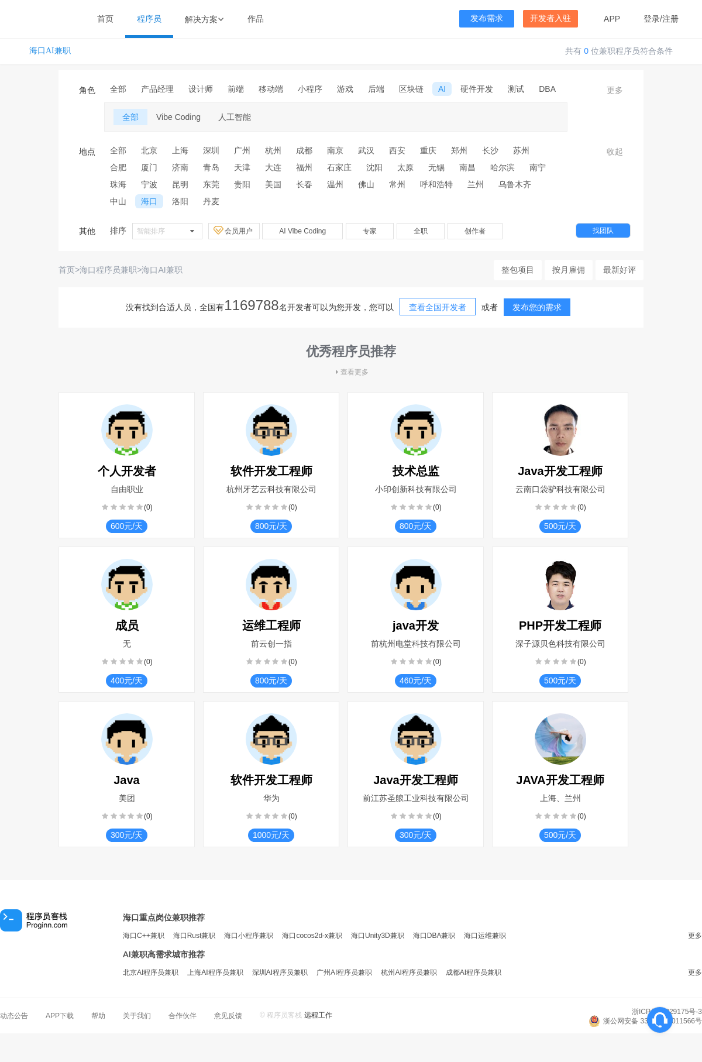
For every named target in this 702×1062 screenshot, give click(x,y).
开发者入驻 (550, 18)
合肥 (118, 167)
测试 (516, 89)
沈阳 (374, 167)
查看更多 (351, 372)
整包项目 (517, 269)
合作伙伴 (182, 1015)
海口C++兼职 (143, 936)
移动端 (271, 89)
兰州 (475, 184)
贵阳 (242, 184)
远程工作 (318, 1015)
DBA (547, 89)
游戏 (345, 89)
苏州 (521, 150)
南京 (335, 150)
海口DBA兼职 (434, 936)
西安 (397, 150)
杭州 (273, 150)
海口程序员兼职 (108, 269)
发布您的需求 (537, 307)
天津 (242, 167)
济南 (180, 167)
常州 (397, 184)
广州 (242, 150)
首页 (105, 18)
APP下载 (60, 1015)
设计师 (200, 89)
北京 (149, 150)
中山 (118, 201)
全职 (421, 231)
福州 (304, 167)
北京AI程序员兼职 (150, 972)
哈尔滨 (502, 167)
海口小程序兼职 (248, 936)
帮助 (98, 1015)
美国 (273, 184)
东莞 (211, 184)
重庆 (428, 150)
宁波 (149, 184)
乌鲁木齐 (514, 184)
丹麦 (211, 201)
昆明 (180, 184)
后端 (376, 89)
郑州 (459, 150)
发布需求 (486, 18)
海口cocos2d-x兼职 (312, 936)
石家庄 (339, 167)
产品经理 (157, 89)
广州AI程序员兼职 (344, 972)
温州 (335, 184)
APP (612, 19)
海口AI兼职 (50, 50)
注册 (670, 18)
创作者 (475, 231)
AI (442, 89)
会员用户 (234, 230)
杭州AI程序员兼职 (408, 972)
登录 (652, 18)
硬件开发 (476, 89)
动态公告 (14, 1015)
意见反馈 (228, 1015)
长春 (304, 184)
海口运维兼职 (485, 936)
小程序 (310, 89)
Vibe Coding (178, 117)
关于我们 (137, 1015)
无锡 (436, 167)
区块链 (411, 89)
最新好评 (619, 269)
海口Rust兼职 (194, 936)
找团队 (603, 230)
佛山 (366, 184)
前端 (236, 89)
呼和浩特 (436, 184)
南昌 (467, 167)
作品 (255, 18)
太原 (405, 167)
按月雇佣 (568, 269)
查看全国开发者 (437, 307)
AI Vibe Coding (302, 231)
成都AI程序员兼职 (473, 972)
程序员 (149, 18)
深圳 (211, 150)
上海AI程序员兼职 (215, 972)
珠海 (118, 184)
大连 (273, 167)
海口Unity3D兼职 (377, 936)
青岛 (211, 167)
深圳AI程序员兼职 (280, 972)
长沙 (490, 150)
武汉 (366, 150)
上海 (180, 150)
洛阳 (180, 201)
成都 (304, 150)
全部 (118, 89)
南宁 (537, 167)
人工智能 (234, 117)
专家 (370, 231)
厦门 (149, 167)
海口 (149, 201)
